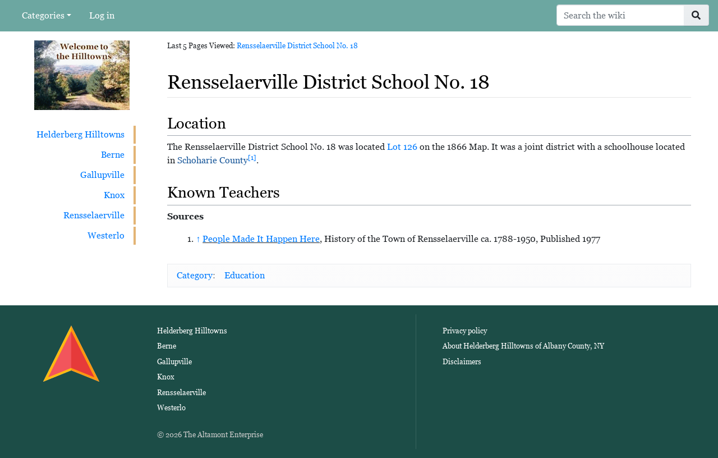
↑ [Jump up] (198, 238)
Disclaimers (462, 362)
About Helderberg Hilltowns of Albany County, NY (523, 346)
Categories (43, 15)
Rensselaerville (94, 215)
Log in (101, 15)
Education (244, 275)
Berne (113, 154)
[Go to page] (696, 15)
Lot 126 (402, 146)
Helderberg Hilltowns (80, 134)
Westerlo (106, 235)
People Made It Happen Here (261, 238)
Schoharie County (212, 160)
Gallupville (102, 175)
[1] (252, 158)
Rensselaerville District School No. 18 (297, 46)
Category (195, 275)
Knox (114, 195)
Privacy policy (465, 331)
